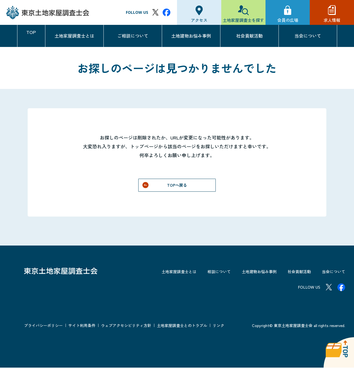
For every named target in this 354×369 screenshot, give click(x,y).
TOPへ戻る (177, 185)
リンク (218, 327)
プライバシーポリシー (43, 327)
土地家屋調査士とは (74, 35)
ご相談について (132, 35)
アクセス (199, 20)
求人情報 (332, 20)
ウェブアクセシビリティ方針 (126, 327)
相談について (205, 272)
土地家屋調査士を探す (243, 20)
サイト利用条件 (81, 327)
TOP (31, 35)
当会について (308, 35)
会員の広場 (287, 20)
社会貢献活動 (249, 35)
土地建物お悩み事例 (191, 35)
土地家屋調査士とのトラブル (182, 327)
